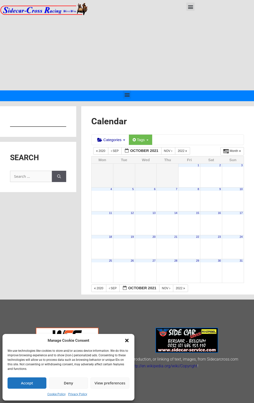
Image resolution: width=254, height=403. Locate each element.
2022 (183, 151)
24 (241, 236)
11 (110, 212)
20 (153, 236)
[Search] (59, 176)
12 (132, 212)
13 (153, 212)
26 (132, 260)
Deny (68, 382)
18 (110, 236)
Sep (115, 151)
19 (132, 236)
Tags (140, 140)
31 (241, 260)
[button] (126, 340)
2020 (101, 151)
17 (241, 212)
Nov (168, 151)
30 (219, 260)
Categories (111, 140)
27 (153, 260)
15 (197, 212)
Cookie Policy (56, 394)
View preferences (110, 382)
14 (175, 212)
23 (219, 236)
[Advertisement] (127, 53)
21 (175, 236)
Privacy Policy (77, 394)
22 (197, 236)
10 (241, 189)
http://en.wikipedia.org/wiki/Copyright (164, 366)
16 (219, 212)
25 (110, 260)
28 (175, 260)
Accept (27, 382)
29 (197, 260)
